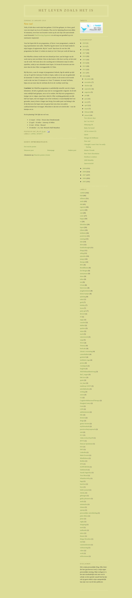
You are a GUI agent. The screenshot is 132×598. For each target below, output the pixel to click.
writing (82, 392)
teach (82, 334)
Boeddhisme (84, 268)
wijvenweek (84, 337)
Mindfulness (84, 458)
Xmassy (82, 345)
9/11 (81, 435)
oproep (82, 510)
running (82, 239)
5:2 (81, 397)
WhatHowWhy (85, 478)
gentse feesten (84, 423)
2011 (84, 73)
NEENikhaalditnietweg (87, 371)
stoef (81, 527)
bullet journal (84, 490)
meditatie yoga (85, 360)
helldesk (83, 233)
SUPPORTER (84, 467)
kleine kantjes (84, 294)
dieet (81, 245)
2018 (84, 50)
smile (82, 201)
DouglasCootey (85, 403)
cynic (82, 216)
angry (82, 320)
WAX (82, 343)
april (86, 105)
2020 (84, 43)
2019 (84, 46)
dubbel (82, 325)
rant (81, 213)
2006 (84, 178)
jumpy (82, 259)
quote (82, 380)
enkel (82, 299)
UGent (82, 285)
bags (81, 481)
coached (83, 322)
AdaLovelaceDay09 (86, 438)
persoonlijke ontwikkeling (88, 513)
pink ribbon (84, 516)
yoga (81, 340)
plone (82, 519)
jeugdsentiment (85, 291)
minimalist (83, 504)
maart (87, 109)
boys (81, 487)
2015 (84, 59)
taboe (82, 279)
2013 (84, 66)
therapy (82, 262)
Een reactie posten (30, 147)
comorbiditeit (84, 354)
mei (86, 102)
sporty (40, 134)
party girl (83, 311)
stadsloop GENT (85, 386)
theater (82, 536)
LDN (82, 409)
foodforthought (85, 247)
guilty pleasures (85, 498)
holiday (82, 305)
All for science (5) (90, 131)
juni (86, 99)
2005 (84, 182)
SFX (81, 464)
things (82, 250)
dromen (82, 418)
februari (87, 112)
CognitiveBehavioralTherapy (89, 400)
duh (81, 204)
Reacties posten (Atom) (42, 155)
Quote (86, 134)
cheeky (82, 493)
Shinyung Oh (88, 125)
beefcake (83, 348)
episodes (83, 256)
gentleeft (83, 357)
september (88, 89)
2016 (84, 56)
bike (81, 415)
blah (81, 195)
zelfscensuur (84, 556)
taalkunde (83, 530)
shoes (82, 276)
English (82, 369)
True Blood (84, 475)
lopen (33, 134)
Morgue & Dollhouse (91, 138)
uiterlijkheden (84, 389)
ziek (81, 432)
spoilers (82, 328)
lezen (82, 308)
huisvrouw (83, 288)
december (88, 79)
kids (81, 242)
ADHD (82, 193)
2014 (84, 63)
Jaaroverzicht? (89, 163)
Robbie (82, 461)
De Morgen (84, 271)
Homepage (50, 150)
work (82, 553)
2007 (84, 175)
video (82, 550)
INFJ (81, 449)
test (81, 282)
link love (83, 377)
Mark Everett (84, 455)
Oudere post (72, 150)
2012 (84, 69)
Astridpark (83, 366)
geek (81, 302)
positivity (83, 236)
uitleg (82, 253)
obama (82, 507)
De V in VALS (89, 121)
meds (82, 501)
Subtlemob (83, 470)
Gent (81, 406)
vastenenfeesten (85, 545)
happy (82, 219)
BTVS (82, 441)
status (82, 331)
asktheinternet (84, 412)
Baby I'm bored (89, 128)
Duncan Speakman (86, 444)
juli (86, 95)
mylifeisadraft (84, 426)
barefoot (83, 484)
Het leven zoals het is (66, 10)
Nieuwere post (29, 150)
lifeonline (83, 224)
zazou (82, 395)
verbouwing (84, 548)
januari (87, 115)
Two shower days (90, 118)
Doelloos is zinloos (90, 157)
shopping (83, 524)
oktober (87, 85)
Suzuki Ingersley (85, 472)
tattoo (82, 533)
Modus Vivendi (89, 150)
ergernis (82, 207)
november (88, 82)
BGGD (82, 314)
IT (81, 317)
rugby (82, 522)
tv (80, 221)
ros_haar (83, 383)
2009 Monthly (89, 160)
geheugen (83, 496)
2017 (84, 53)
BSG (81, 265)
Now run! (28, 24)
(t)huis (82, 230)
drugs (82, 421)
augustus (88, 92)
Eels (81, 447)
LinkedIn (83, 452)
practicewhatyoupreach (87, 429)
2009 (84, 168)
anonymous (84, 273)
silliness (82, 198)
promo (82, 363)
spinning (83, 297)
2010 (84, 76)
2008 (84, 172)
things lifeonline (85, 539)
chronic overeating (86, 351)
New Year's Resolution (91, 153)
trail (81, 542)
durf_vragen (84, 374)
